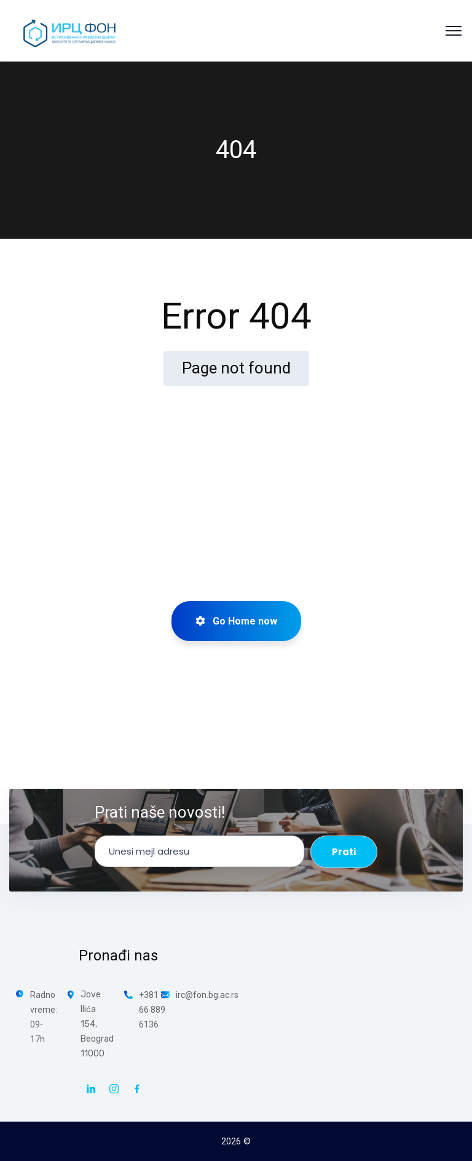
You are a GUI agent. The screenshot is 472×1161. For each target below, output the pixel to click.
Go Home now (236, 621)
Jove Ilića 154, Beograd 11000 (97, 1024)
